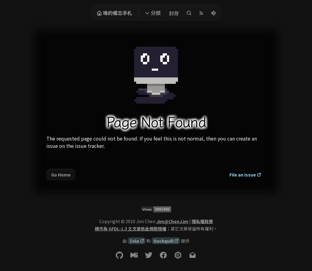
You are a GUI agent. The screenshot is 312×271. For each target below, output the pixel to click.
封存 (174, 13)
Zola (134, 241)
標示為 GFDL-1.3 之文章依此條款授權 (130, 229)
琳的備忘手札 (114, 12)
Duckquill (163, 241)
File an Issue (242, 175)
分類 (156, 12)
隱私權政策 (202, 221)
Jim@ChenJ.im (172, 221)
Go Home (61, 175)
